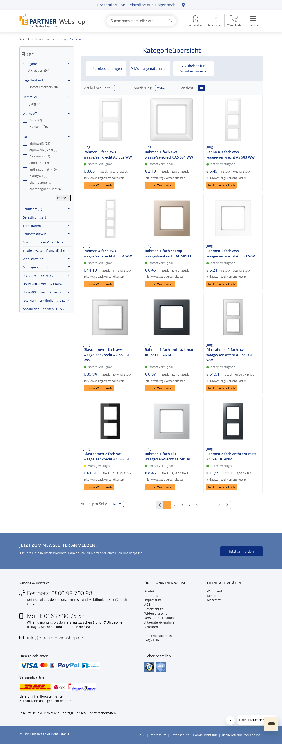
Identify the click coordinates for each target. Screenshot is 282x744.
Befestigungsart (46, 217)
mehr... (63, 198)
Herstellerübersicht (158, 636)
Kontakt (150, 591)
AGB (147, 605)
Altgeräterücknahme (159, 622)
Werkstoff (46, 113)
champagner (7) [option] (40, 182)
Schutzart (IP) (46, 209)
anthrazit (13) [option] (39, 163)
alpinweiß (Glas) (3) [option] (43, 150)
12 (120, 88)
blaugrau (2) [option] (38, 176)
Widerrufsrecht (155, 614)
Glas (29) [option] (35, 120)
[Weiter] (227, 505)
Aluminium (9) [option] (39, 156)
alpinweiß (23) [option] (39, 143)
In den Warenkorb (99, 185)
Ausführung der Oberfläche (46, 242)
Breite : (43, 284)
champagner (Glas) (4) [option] (45, 189)
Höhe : (42, 292)
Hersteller (46, 97)
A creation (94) (38, 70)
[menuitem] (215, 20)
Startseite (25, 39)
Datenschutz (153, 609)
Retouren (151, 627)
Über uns (151, 596)
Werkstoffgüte (46, 259)
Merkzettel (215, 600)
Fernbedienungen (107, 68)
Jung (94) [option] (35, 104)
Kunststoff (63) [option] (39, 127)
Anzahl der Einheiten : (44, 309)
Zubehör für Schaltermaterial (193, 68)
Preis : (38, 275)
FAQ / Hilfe (152, 640)
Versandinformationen (161, 618)
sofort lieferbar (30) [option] (43, 87)
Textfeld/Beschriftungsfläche (46, 250)
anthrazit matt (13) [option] (43, 169)
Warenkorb (215, 591)
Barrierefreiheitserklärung (241, 735)
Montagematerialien (150, 68)
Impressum (152, 600)
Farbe (46, 136)
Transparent (46, 225)
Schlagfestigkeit (46, 234)
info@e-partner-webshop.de (55, 638)
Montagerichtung (46, 267)
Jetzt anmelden (241, 551)
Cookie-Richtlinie (205, 735)
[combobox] (141, 21)
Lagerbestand (46, 80)
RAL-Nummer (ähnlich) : (47, 300)
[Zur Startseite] (57, 21)
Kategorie (46, 64)
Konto (211, 596)
